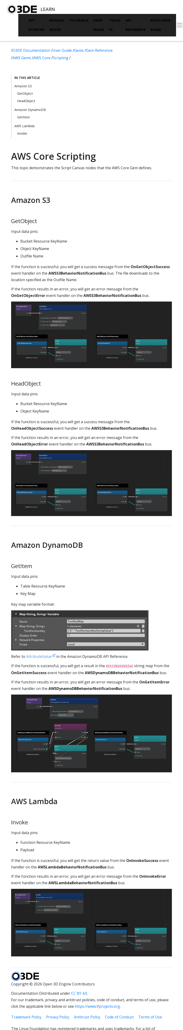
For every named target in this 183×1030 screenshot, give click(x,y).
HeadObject (26, 101)
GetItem (23, 117)
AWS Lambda (24, 126)
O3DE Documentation (32, 50)
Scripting (61, 57)
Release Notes (56, 25)
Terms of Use (150, 1017)
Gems (79, 50)
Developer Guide (160, 25)
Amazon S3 (23, 86)
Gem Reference (99, 50)
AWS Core (42, 57)
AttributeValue (40, 656)
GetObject (25, 93)
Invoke (22, 133)
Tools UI (115, 25)
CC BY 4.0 (79, 993)
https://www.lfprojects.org (97, 1006)
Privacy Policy (57, 1017)
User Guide (98, 25)
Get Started (36, 25)
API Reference (135, 25)
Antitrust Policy (87, 1017)
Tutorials (79, 20)
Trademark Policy (26, 1017)
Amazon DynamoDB (30, 109)
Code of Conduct (119, 1017)
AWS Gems (22, 57)
